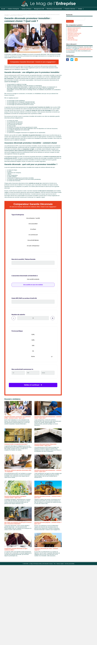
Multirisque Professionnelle (74, 33)
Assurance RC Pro (72, 32)
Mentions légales (60, 563)
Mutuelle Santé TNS (73, 29)
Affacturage (70, 37)
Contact (80, 8)
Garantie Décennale (41, 14)
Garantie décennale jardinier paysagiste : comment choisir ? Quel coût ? (15, 497)
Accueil (3, 8)
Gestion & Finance (27, 8)
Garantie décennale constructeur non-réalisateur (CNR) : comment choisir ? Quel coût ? (17, 417)
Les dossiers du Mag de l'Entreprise (18, 14)
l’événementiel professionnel (85, 49)
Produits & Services (70, 8)
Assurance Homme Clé (73, 34)
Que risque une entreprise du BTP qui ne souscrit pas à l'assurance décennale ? (17, 523)
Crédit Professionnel (73, 36)
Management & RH (39, 8)
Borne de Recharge (73, 40)
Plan (55, 563)
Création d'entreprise (13, 8)
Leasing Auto (71, 38)
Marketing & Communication (54, 8)
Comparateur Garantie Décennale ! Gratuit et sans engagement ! (33, 62)
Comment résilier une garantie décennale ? (16, 444)
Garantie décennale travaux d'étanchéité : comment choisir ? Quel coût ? (45, 444)
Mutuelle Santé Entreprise (74, 28)
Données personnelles (69, 563)
